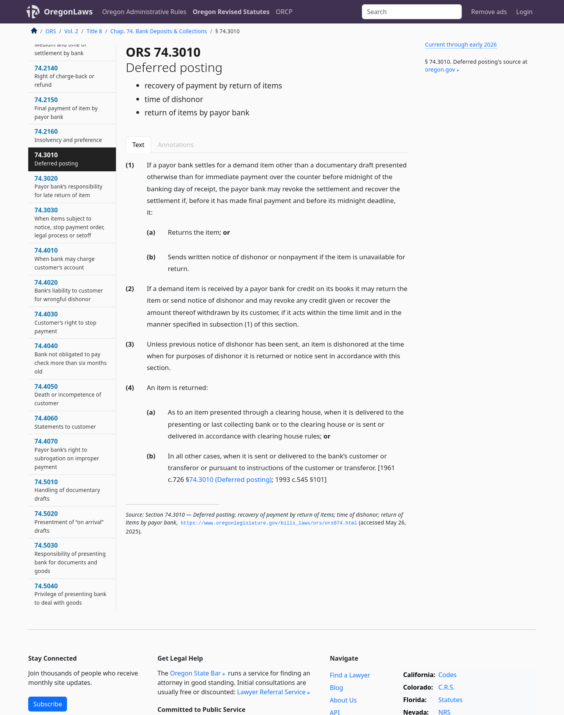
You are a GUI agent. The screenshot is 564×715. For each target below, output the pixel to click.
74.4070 (66, 453)
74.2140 (64, 76)
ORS (50, 31)
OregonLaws (68, 11)
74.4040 (70, 358)
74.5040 (70, 594)
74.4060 (65, 422)
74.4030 (65, 322)
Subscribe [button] (47, 704)
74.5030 (70, 557)
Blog (336, 687)
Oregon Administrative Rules (144, 11)
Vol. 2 (71, 31)
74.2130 (60, 44)
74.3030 (69, 222)
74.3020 (68, 186)
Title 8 (94, 31)
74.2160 (68, 135)
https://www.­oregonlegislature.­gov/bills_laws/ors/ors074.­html (269, 523)
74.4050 (67, 394)
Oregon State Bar (195, 673)
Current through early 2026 (461, 44)
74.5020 (68, 521)
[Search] (412, 11)
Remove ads (489, 11)
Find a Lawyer (350, 675)
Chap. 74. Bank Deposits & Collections (158, 31)
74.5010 (67, 490)
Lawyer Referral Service (271, 692)
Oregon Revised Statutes (231, 11)
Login (524, 11)
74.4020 (68, 290)
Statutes (450, 699)
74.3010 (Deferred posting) (230, 479)
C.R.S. (446, 687)
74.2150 (66, 107)
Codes (447, 674)
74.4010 (64, 258)
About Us (343, 700)
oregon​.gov (440, 69)
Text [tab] (138, 144)
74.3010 (56, 159)
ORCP (284, 11)
